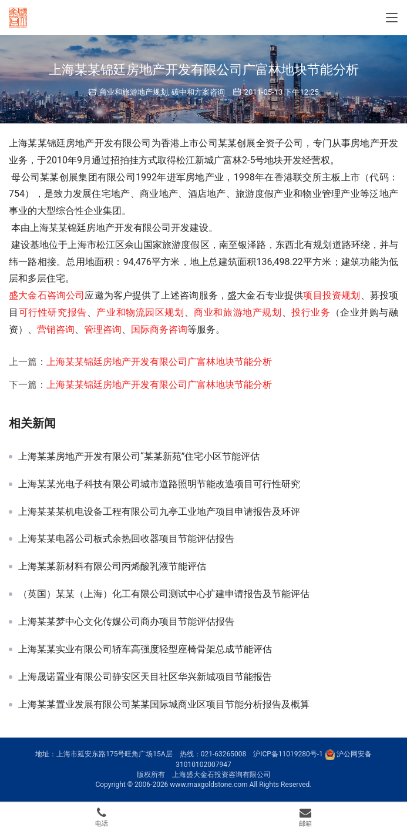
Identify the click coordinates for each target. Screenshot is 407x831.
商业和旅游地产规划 (133, 92)
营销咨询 (56, 329)
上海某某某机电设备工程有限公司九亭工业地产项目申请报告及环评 (159, 512)
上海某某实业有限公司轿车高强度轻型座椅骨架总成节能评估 (145, 649)
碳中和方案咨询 (198, 92)
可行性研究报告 (53, 312)
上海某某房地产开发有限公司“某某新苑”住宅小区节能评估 (139, 456)
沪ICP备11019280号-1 (288, 754)
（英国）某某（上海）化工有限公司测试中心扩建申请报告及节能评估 (164, 594)
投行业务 (310, 312)
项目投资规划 (331, 295)
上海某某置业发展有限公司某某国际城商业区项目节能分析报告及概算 (164, 704)
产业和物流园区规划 (140, 312)
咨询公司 (66, 295)
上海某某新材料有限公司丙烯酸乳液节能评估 (112, 566)
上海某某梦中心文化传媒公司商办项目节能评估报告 (126, 621)
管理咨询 (103, 329)
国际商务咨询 (159, 329)
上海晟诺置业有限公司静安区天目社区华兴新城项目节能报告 (145, 677)
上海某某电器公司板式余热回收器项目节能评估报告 (126, 539)
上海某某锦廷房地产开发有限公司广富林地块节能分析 (159, 361)
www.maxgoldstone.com (208, 784)
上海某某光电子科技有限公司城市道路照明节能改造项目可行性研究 (159, 484)
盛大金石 (28, 295)
